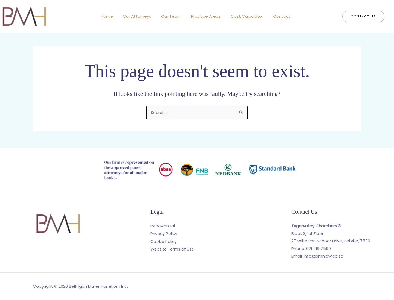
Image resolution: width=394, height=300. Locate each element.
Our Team (172, 16)
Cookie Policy (163, 241)
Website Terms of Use (173, 249)
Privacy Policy (163, 233)
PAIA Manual (162, 226)
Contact (278, 16)
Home (111, 16)
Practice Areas (205, 16)
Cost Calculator (244, 16)
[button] (363, 16)
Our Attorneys (139, 16)
